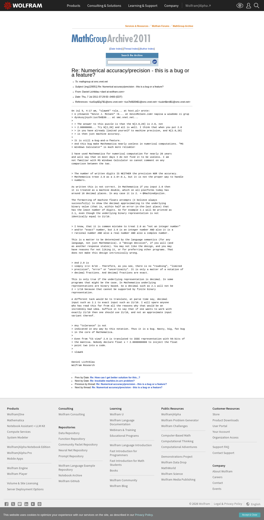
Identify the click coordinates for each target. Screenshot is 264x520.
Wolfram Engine (17, 468)
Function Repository (72, 439)
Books (114, 470)
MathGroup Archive (183, 26)
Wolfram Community (123, 480)
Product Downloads (226, 420)
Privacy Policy (233, 504)
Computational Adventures (179, 447)
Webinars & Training (123, 430)
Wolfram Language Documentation (122, 422)
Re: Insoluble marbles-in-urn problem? (112, 380)
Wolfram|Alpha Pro (19, 453)
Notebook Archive (70, 475)
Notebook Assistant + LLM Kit (26, 426)
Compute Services (19, 432)
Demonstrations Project (176, 457)
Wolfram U (117, 414)
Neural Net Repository (73, 450)
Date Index (116, 48)
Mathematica (15, 420)
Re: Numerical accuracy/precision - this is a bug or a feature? (131, 384)
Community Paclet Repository (78, 444)
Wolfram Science (172, 474)
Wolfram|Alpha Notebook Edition (28, 447)
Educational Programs (124, 436)
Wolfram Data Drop (174, 462)
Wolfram (204, 504)
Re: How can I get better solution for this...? (115, 377)
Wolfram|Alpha (171, 414)
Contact (218, 483)
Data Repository (69, 433)
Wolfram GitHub (69, 481)
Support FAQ (221, 447)
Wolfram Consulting (72, 414)
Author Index (147, 48)
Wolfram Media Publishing (178, 479)
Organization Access (225, 437)
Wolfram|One (15, 414)
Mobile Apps (15, 459)
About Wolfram (223, 471)
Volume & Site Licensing (22, 483)
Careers (217, 477)
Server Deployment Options (25, 489)
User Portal (220, 426)
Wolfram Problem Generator (180, 420)
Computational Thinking (177, 441)
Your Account (221, 432)
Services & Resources (136, 26)
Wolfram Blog (119, 486)
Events (217, 489)
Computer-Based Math (176, 435)
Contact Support (223, 453)
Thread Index (131, 48)
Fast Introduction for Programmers (123, 453)
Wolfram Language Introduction (131, 445)
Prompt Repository (71, 456)
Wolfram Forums (160, 26)
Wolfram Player (17, 474)
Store (216, 414)
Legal (217, 504)
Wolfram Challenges (174, 426)
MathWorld (168, 468)
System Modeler (17, 437)
